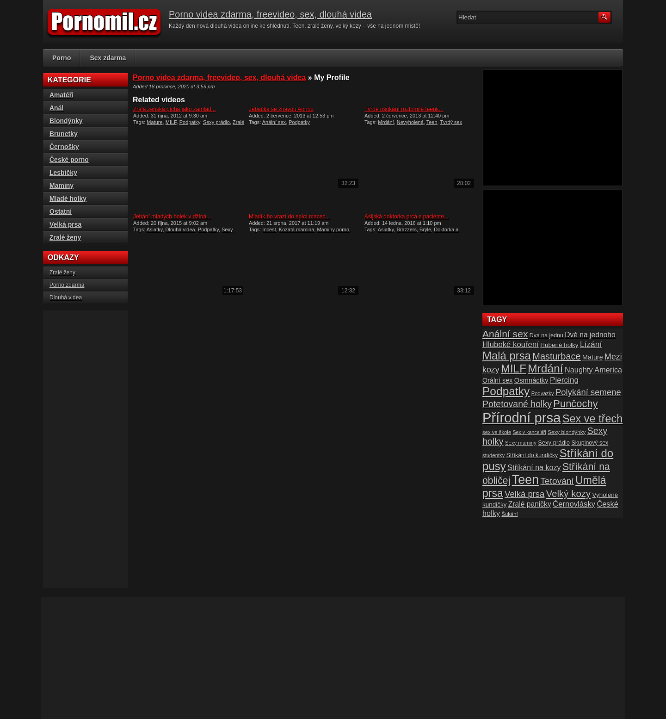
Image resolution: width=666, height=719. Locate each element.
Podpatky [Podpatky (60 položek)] (506, 391)
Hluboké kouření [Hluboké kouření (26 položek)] (510, 344)
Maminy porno (333, 229)
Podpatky (189, 122)
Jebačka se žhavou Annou (281, 109)
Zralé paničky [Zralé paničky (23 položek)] (529, 504)
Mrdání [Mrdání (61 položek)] (545, 368)
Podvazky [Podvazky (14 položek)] (542, 393)
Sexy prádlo (216, 122)
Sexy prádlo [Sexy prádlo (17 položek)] (554, 442)
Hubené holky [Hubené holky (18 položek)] (559, 344)
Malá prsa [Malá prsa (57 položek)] (506, 355)
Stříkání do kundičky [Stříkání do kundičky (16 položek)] (532, 455)
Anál (56, 108)
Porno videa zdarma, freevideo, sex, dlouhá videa (270, 14)
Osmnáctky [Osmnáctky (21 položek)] (531, 380)
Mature (154, 122)
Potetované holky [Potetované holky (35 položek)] (517, 404)
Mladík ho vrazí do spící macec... (289, 216)
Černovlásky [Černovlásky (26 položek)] (574, 504)
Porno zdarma (66, 285)
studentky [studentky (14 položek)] (493, 455)
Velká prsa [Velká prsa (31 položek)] (524, 494)
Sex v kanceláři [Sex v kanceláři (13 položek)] (529, 432)
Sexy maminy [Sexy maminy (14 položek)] (520, 443)
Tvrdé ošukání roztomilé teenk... (404, 109)
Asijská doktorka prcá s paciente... (406, 216)
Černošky (64, 146)
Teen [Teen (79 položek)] (525, 480)
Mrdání (386, 122)
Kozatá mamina (296, 229)
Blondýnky (66, 120)
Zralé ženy (65, 237)
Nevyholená (410, 122)
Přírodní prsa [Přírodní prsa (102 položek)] (521, 417)
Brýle (425, 229)
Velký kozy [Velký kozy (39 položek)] (568, 494)
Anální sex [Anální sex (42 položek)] (505, 334)
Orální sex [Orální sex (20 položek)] (497, 380)
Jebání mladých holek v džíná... (172, 216)
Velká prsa (65, 224)
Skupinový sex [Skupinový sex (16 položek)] (589, 443)
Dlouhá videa (180, 229)
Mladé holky (67, 198)
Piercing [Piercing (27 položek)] (564, 379)
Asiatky (155, 229)
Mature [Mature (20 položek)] (592, 357)
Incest (269, 229)
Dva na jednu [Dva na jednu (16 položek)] (546, 335)
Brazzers (407, 229)
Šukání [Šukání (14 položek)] (509, 514)
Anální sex (274, 122)
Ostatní (60, 211)
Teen (432, 122)
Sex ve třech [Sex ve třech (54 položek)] (592, 419)
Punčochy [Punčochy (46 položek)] (575, 403)
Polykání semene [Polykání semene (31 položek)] (588, 392)
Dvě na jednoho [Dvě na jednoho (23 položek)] (590, 335)
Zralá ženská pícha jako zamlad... (174, 109)
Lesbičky (63, 172)
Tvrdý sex (451, 122)
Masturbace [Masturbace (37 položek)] (556, 356)
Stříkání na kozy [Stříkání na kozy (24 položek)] (534, 467)
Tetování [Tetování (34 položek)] (557, 481)
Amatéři (61, 95)
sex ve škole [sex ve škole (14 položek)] (496, 432)
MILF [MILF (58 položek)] (513, 368)
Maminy (61, 185)
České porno (69, 159)
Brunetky (63, 133)
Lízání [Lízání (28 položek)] (591, 344)
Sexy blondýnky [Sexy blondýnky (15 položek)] (567, 432)
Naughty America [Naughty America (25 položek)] (593, 370)
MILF (171, 122)
